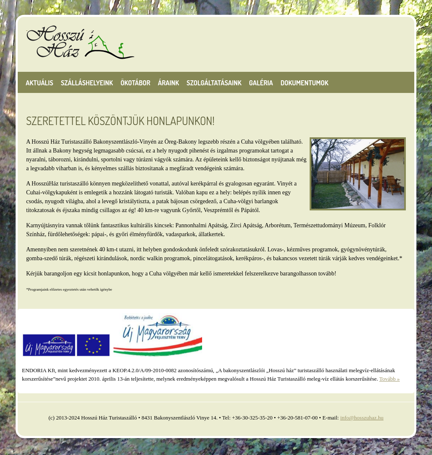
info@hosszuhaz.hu (361, 417)
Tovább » (389, 379)
